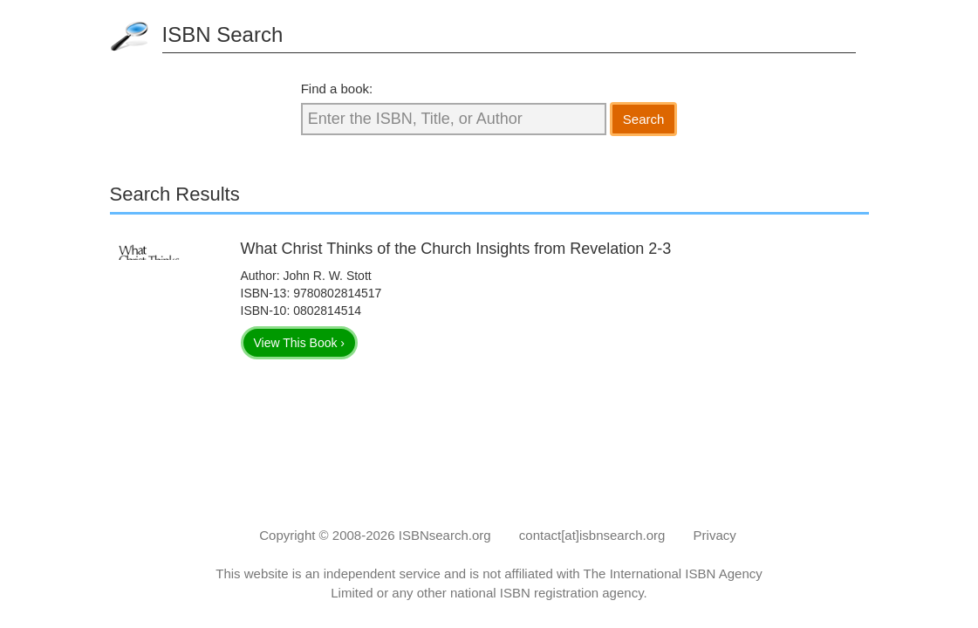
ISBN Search (223, 34)
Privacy (715, 535)
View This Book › (299, 343)
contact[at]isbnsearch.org (592, 535)
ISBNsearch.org (445, 535)
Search (644, 119)
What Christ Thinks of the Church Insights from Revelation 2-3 (456, 248)
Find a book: (337, 88)
